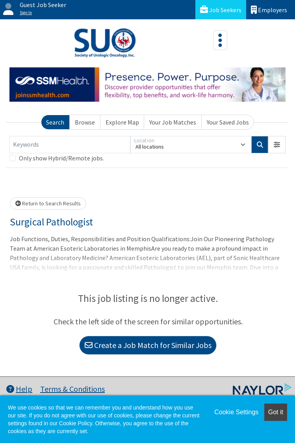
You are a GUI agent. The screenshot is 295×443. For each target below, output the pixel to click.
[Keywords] (69, 144)
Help (19, 389)
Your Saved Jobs (228, 122)
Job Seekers (220, 10)
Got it (275, 412)
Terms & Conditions (72, 389)
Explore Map (122, 122)
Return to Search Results (48, 203)
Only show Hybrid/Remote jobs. (61, 158)
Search (55, 122)
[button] (277, 144)
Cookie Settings (236, 412)
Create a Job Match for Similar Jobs (148, 345)
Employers (269, 10)
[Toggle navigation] (220, 40)
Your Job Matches (172, 122)
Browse (85, 122)
